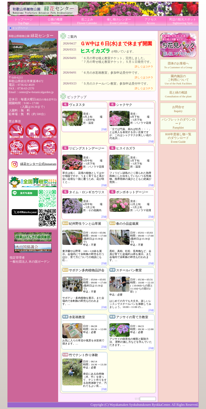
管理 (137, 398)
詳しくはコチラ (144, 66)
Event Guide (178, 138)
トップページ (20, 27)
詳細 (104, 129)
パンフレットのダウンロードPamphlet (178, 123)
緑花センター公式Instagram (32, 164)
